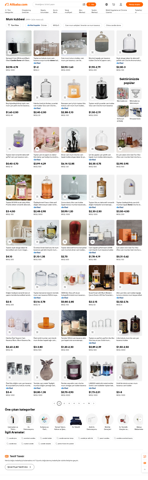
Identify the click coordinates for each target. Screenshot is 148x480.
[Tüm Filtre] (13, 25)
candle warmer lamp (65, 438)
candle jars (12, 438)
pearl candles (103, 438)
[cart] (114, 5)
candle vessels (44, 444)
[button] (84, 4)
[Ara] (91, 4)
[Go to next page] (94, 403)
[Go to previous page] (54, 403)
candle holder (46, 438)
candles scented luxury (123, 438)
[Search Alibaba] (58, 4)
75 (89, 403)
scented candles (28, 438)
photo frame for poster (65, 444)
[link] (145, 456)
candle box (12, 444)
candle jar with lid (85, 438)
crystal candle (27, 444)
